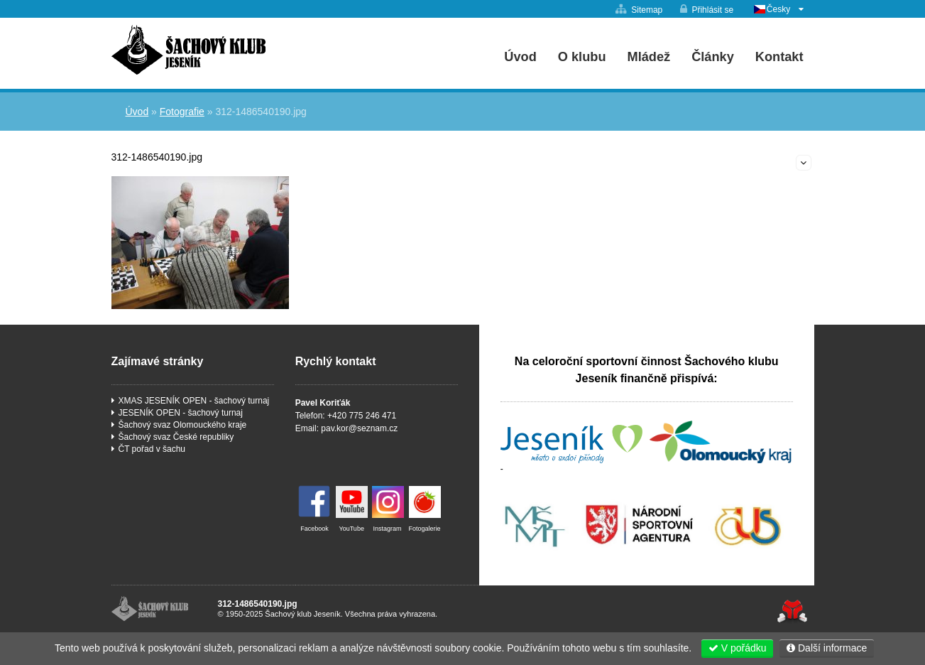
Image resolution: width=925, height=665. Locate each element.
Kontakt (779, 57)
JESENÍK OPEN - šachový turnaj (181, 413)
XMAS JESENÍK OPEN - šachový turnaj (194, 401)
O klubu (582, 57)
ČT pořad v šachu (152, 449)
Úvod (188, 50)
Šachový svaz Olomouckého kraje (183, 425)
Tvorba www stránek (792, 611)
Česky (778, 9)
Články (712, 57)
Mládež (649, 57)
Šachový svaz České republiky (176, 437)
